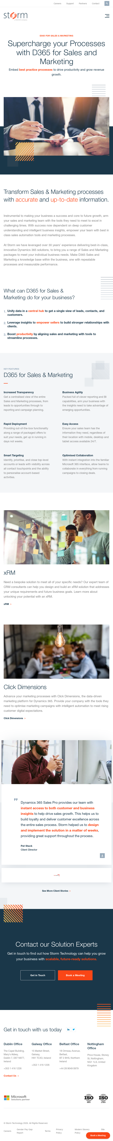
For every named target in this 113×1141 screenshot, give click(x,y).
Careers (57, 3)
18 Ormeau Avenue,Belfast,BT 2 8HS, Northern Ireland (69, 1056)
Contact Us (10, 1075)
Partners (83, 3)
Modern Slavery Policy (82, 1131)
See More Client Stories (55, 890)
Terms (47, 1131)
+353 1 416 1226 (12, 1068)
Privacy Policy (59, 1131)
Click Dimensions (13, 718)
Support (70, 3)
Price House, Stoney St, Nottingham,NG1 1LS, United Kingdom (98, 1060)
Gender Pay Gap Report (25, 1131)
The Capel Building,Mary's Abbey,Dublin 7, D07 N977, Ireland (14, 1056)
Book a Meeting (75, 975)
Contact (95, 3)
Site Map (103, 1131)
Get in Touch (37, 975)
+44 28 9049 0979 (69, 1068)
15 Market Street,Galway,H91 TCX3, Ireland (41, 1054)
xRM (6, 604)
